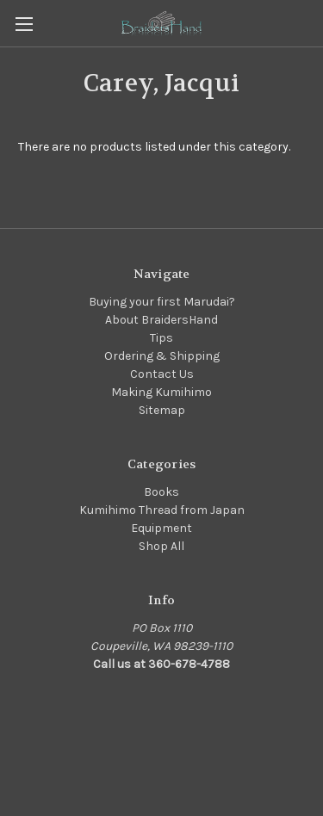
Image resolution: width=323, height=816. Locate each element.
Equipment (161, 528)
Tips (161, 338)
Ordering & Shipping (162, 356)
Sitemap (162, 410)
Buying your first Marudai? (162, 301)
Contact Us (162, 374)
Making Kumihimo (161, 392)
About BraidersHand (161, 319)
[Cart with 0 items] (313, 22)
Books (161, 492)
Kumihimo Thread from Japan (162, 510)
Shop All (161, 546)
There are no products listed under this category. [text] (154, 146)
